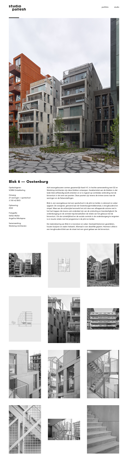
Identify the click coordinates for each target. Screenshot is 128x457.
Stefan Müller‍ (14, 216)
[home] (17, 11)
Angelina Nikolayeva (17, 218)
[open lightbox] (64, 90)
